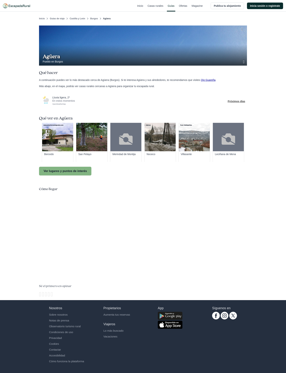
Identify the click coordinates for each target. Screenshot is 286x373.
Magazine (197, 8)
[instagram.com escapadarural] (224, 318)
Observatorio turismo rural (65, 326)
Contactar (55, 349)
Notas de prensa (59, 320)
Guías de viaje (57, 18)
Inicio (140, 8)
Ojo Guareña (208, 80)
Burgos (94, 18)
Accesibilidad (57, 355)
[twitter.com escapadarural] (233, 318)
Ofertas (183, 8)
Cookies (54, 343)
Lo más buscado (113, 330)
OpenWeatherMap (59, 104)
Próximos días (236, 101)
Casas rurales (155, 8)
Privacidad (55, 337)
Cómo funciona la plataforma (66, 361)
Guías (171, 8)
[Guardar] (243, 28)
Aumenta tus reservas (116, 314)
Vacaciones (110, 336)
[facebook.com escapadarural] (216, 318)
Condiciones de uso (61, 332)
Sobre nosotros (58, 314)
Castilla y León (77, 18)
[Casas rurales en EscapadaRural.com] (16, 5)
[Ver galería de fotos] (244, 61)
